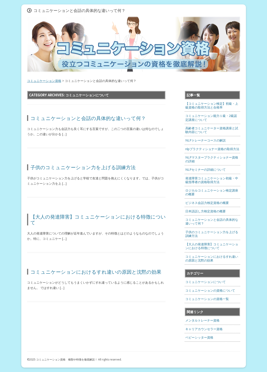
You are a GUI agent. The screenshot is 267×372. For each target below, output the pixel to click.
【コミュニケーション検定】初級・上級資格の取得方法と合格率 (211, 105)
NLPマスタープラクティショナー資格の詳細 (211, 159)
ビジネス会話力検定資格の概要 (207, 203)
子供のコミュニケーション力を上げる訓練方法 (85, 167)
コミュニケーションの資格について (210, 290)
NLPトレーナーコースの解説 (205, 140)
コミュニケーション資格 (44, 81)
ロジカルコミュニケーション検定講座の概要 (211, 192)
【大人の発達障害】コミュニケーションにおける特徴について (98, 219)
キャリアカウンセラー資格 (204, 329)
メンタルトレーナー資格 (202, 320)
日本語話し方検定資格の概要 (205, 211)
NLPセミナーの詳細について (205, 169)
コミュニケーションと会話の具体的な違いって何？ (88, 118)
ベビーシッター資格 (199, 337)
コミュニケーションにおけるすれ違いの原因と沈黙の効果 (95, 271)
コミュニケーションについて (205, 282)
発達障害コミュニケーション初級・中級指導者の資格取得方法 (211, 180)
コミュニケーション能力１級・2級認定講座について (211, 118)
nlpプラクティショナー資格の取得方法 (212, 149)
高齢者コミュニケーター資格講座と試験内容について (211, 130)
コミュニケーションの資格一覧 (207, 299)
